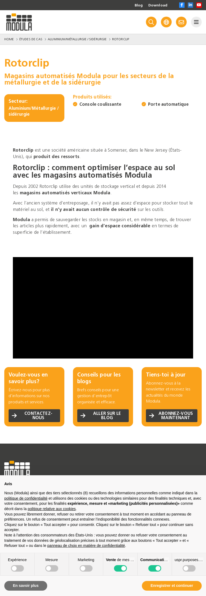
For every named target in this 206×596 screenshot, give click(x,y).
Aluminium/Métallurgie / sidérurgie (77, 39)
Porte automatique (168, 104)
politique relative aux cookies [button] (52, 509)
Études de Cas (30, 39)
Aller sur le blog (100, 415)
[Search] (151, 22)
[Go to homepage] (19, 22)
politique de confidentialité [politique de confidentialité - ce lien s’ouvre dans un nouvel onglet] (25, 498)
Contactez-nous (32, 415)
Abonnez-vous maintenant (171, 415)
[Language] (166, 22)
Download (157, 5)
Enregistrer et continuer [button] (171, 585)
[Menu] (196, 22)
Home (9, 39)
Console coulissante (100, 104)
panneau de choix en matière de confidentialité (86, 545)
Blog (138, 5)
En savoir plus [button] (26, 585)
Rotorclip (120, 39)
